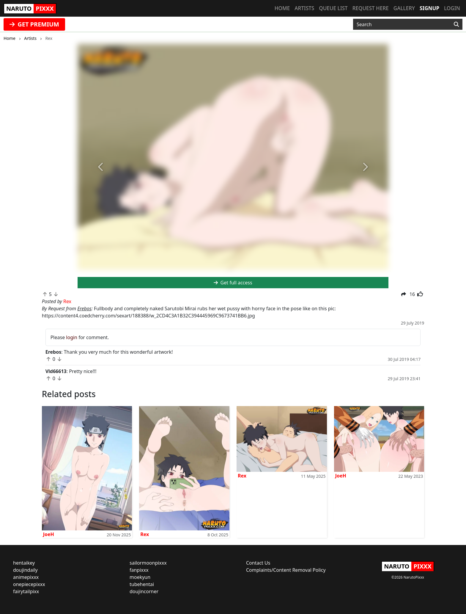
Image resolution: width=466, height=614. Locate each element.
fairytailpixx (26, 591)
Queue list (333, 8)
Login (452, 8)
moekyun (140, 577)
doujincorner (144, 591)
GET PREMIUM (34, 24)
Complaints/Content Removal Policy (286, 570)
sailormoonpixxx (148, 563)
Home (282, 8)
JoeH (48, 534)
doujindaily (25, 570)
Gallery (404, 8)
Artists (304, 8)
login (71, 337)
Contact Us (258, 563)
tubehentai (142, 584)
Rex (144, 534)
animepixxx (26, 577)
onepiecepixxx (29, 584)
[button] (101, 167)
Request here (370, 8)
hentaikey (24, 563)
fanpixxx (139, 570)
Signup (429, 8)
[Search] (456, 24)
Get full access (233, 282)
